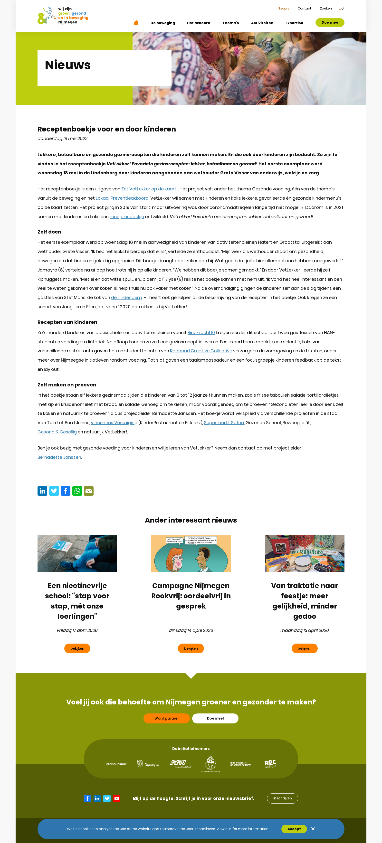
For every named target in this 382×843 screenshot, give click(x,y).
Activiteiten (262, 22)
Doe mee (330, 22)
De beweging (163, 22)
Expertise (294, 22)
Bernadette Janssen (59, 457)
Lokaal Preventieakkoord (122, 198)
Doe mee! (215, 732)
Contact (304, 8)
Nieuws (283, 8)
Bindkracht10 (201, 332)
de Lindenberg (126, 297)
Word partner (166, 732)
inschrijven (282, 798)
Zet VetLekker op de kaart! (149, 189)
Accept (294, 828)
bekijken (77, 648)
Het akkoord (198, 22)
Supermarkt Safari (224, 423)
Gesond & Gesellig (57, 432)
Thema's (230, 22)
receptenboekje (127, 217)
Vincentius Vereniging (114, 423)
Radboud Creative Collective (201, 351)
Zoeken (326, 8)
